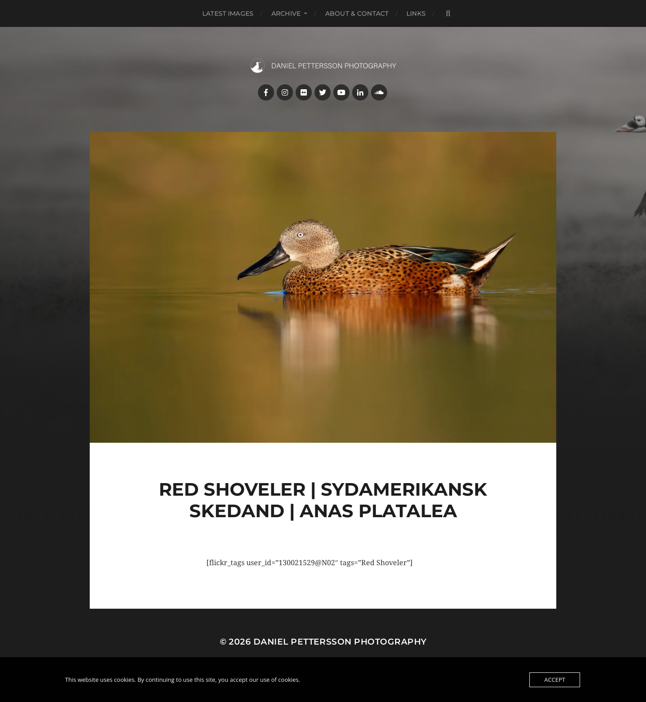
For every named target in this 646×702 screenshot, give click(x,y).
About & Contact (356, 13)
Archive (286, 13)
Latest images (227, 13)
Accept (554, 680)
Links (416, 13)
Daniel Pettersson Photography (340, 642)
